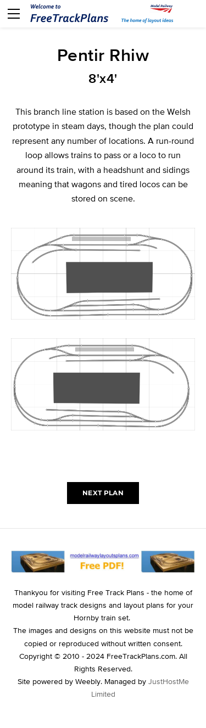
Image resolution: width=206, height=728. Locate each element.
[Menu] (13, 13)
